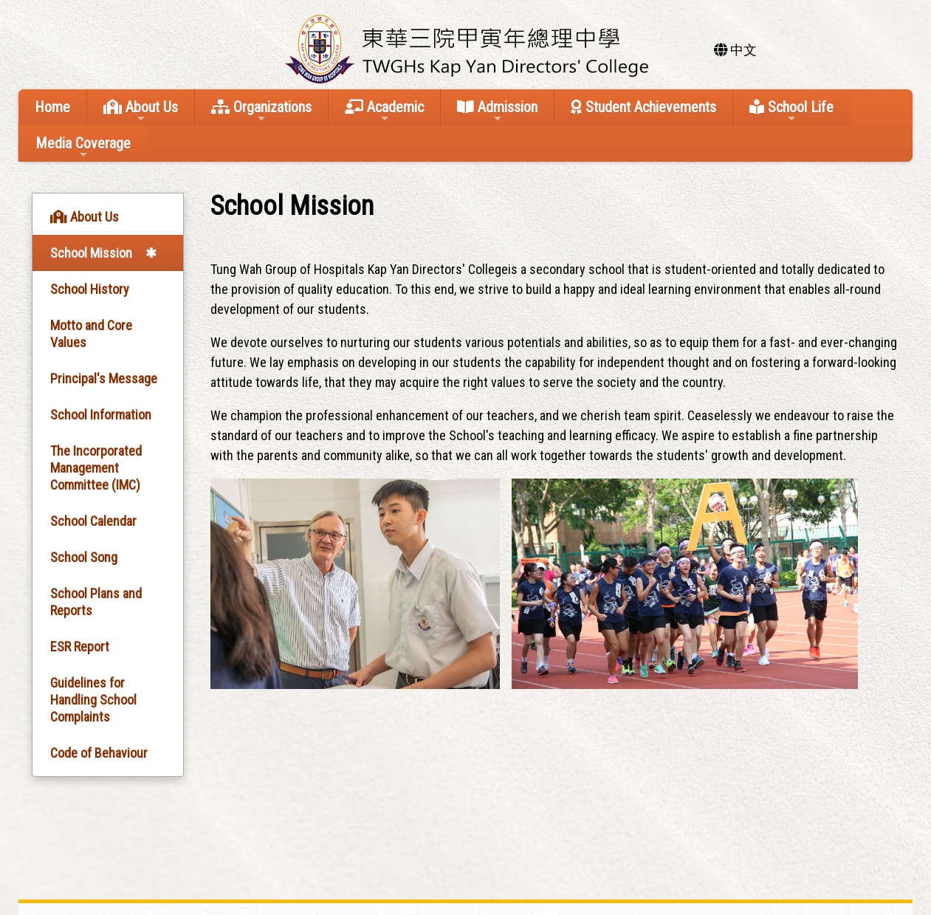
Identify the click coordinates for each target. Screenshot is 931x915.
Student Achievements (643, 107)
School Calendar (93, 521)
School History (89, 289)
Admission (497, 111)
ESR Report (79, 646)
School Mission (91, 253)
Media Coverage (83, 147)
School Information (100, 414)
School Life (791, 111)
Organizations (261, 111)
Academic (384, 111)
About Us (140, 111)
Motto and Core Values (91, 334)
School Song (83, 557)
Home (52, 107)
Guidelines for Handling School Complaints (93, 699)
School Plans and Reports (96, 602)
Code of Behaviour (99, 753)
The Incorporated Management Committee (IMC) (96, 468)
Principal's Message (103, 378)
